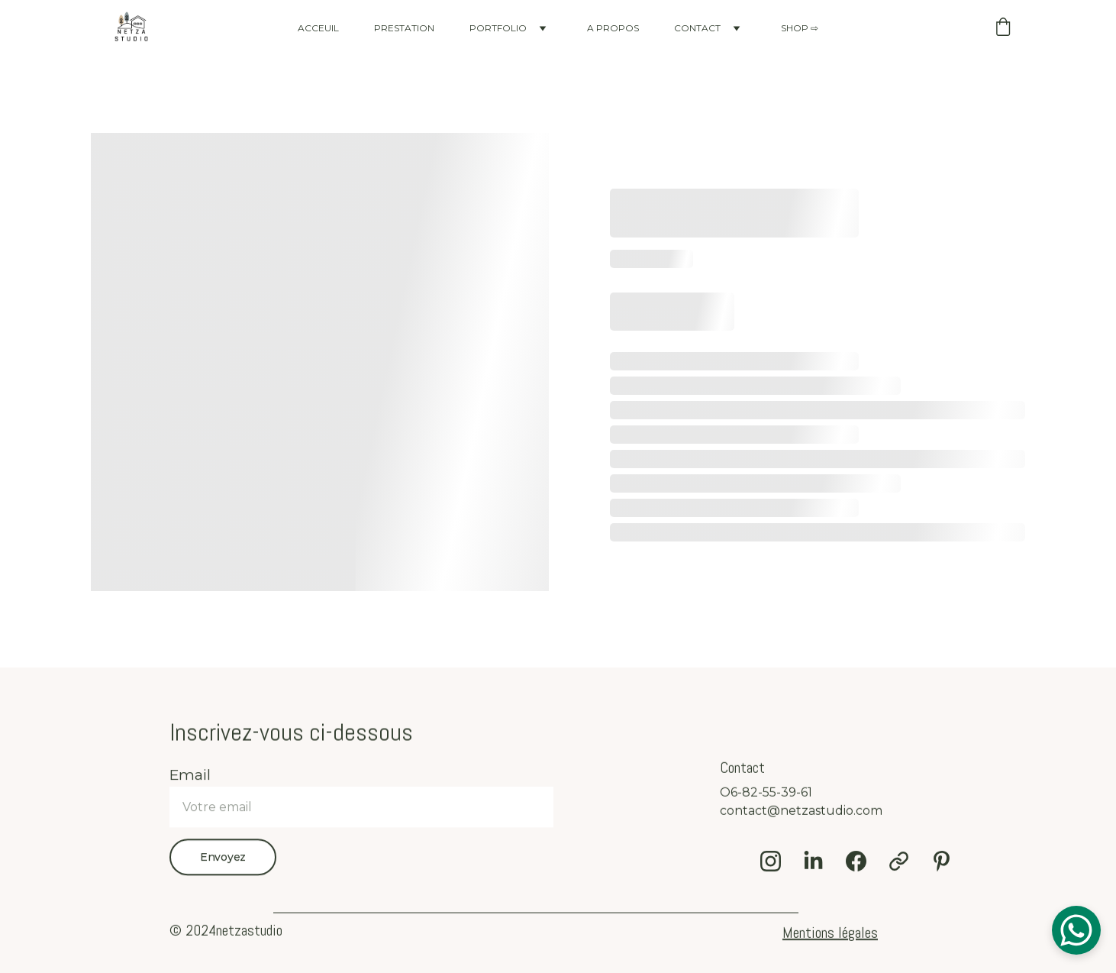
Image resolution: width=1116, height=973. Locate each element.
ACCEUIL (318, 28)
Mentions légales (830, 934)
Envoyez (223, 865)
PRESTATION (404, 28)
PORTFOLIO (498, 28)
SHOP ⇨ (799, 28)
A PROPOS (613, 28)
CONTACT (697, 28)
